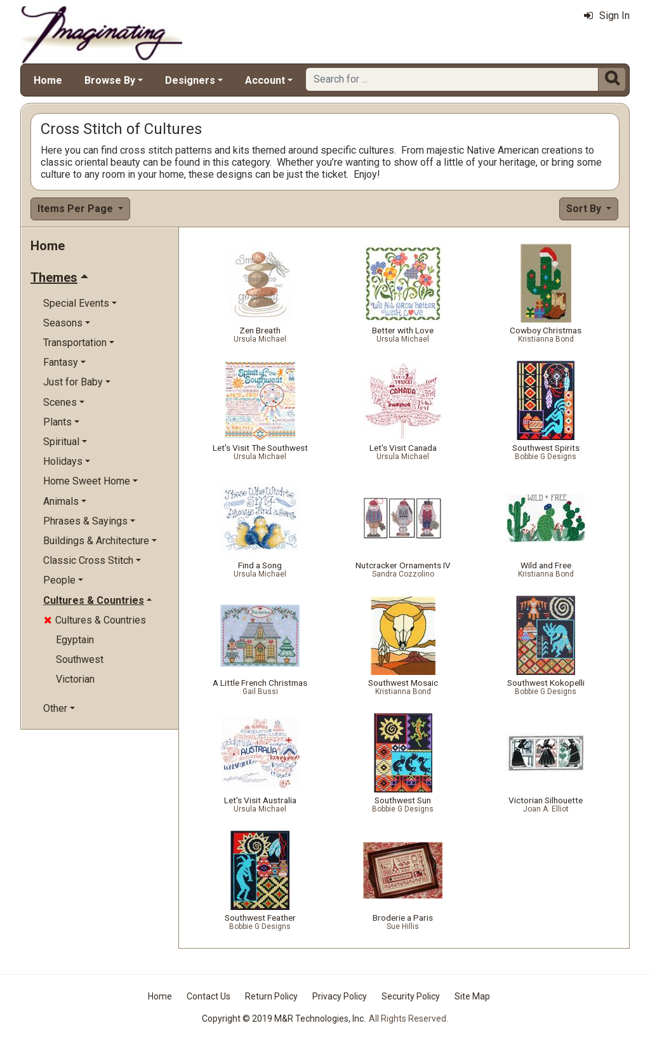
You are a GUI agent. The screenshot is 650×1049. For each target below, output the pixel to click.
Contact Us (208, 996)
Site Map (472, 996)
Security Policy (410, 996)
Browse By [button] (109, 80)
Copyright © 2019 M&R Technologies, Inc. (284, 1018)
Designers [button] (190, 80)
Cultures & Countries (95, 620)
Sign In (607, 16)
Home (48, 80)
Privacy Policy (339, 996)
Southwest (79, 659)
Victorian (75, 679)
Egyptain (75, 640)
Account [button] (265, 80)
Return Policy (271, 996)
